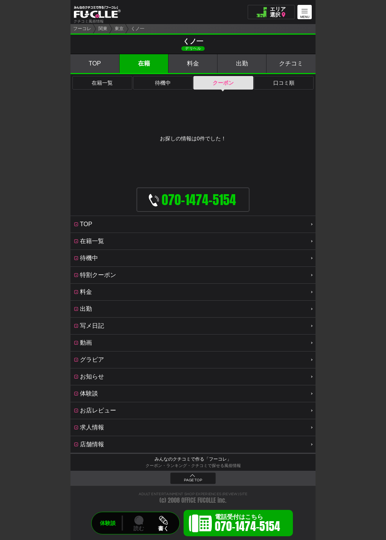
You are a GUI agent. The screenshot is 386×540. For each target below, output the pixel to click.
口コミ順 (283, 83)
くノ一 (137, 28)
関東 (102, 28)
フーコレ (82, 28)
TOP (95, 63)
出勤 (242, 63)
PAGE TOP (193, 480)
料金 (193, 63)
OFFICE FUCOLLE (198, 500)
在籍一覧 (102, 83)
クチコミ (291, 63)
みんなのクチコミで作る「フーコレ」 (193, 459)
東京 (119, 28)
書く (163, 528)
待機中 (163, 83)
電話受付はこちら (247, 524)
